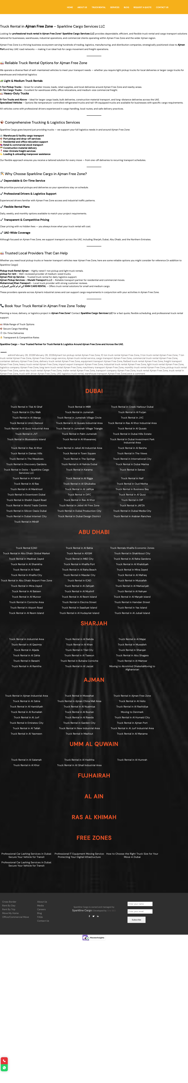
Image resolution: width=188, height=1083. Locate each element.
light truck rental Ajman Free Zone (165, 364)
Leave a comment (135, 373)
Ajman (57, 355)
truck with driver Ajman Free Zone (37, 373)
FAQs (40, 917)
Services (114, 7)
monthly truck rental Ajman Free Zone (145, 367)
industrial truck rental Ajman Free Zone (125, 364)
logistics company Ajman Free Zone (19, 367)
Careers (41, 909)
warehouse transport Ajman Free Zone (105, 373)
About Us (82, 7)
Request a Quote (142, 7)
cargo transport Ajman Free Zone (114, 358)
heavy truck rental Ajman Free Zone (38, 364)
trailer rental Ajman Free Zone (79, 370)
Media (40, 905)
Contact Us (162, 7)
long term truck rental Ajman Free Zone (61, 367)
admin (11, 355)
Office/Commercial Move (15, 917)
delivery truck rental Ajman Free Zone (59, 361)
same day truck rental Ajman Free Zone (40, 370)
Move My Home (10, 913)
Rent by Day (8, 905)
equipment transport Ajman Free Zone (101, 361)
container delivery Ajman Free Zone (19, 361)
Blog (126, 7)
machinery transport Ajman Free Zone (103, 367)
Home (70, 7)
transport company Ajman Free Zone (116, 370)
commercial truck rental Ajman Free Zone (155, 358)
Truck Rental (99, 7)
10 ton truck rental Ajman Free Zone (120, 355)
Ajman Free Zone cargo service (49, 358)
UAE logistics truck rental (70, 373)
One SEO (111, 910)
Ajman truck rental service (81, 358)
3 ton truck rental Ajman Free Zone (159, 355)
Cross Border (9, 901)
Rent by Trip (8, 909)
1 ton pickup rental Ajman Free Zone (80, 355)
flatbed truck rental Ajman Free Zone (143, 361)
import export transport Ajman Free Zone (81, 364)
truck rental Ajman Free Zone (152, 370)
